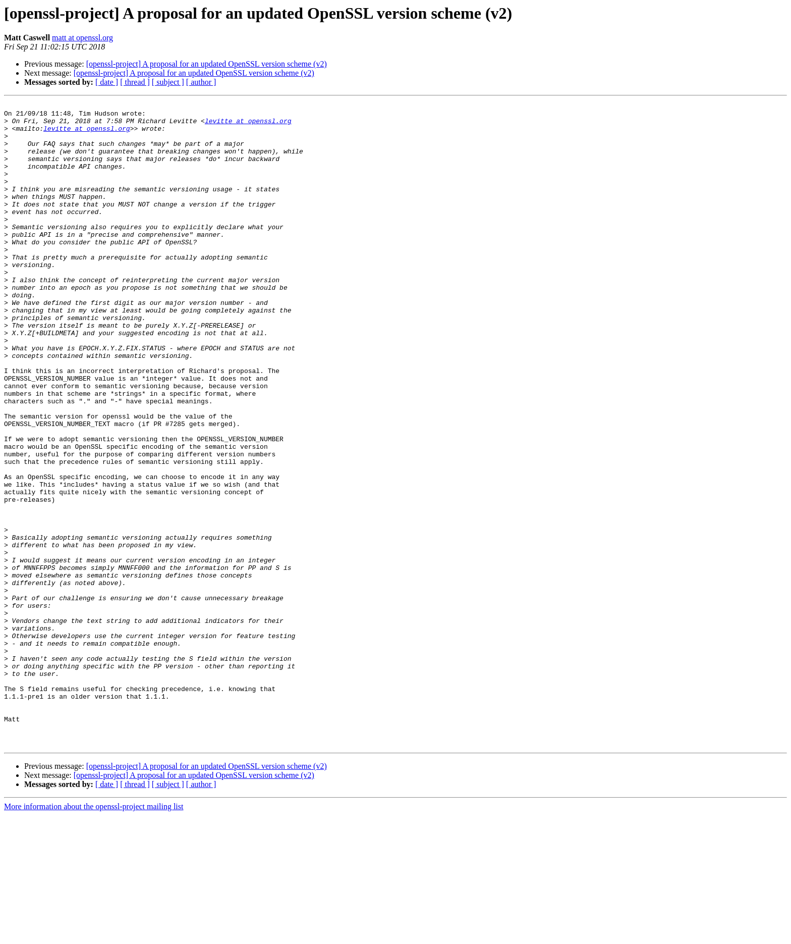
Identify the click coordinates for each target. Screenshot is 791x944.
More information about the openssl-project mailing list (93, 935)
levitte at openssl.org (248, 125)
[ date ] (106, 82)
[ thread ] (135, 82)
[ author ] (201, 82)
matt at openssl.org (82, 37)
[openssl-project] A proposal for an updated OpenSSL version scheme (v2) (206, 64)
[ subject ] (168, 82)
